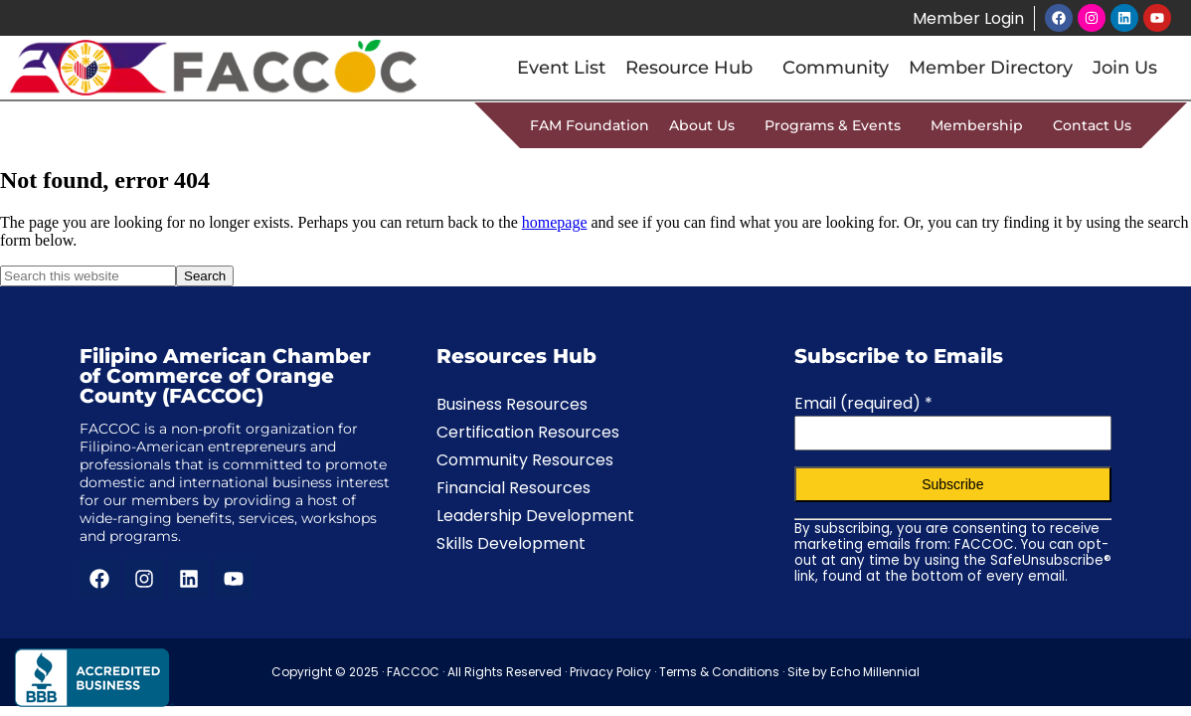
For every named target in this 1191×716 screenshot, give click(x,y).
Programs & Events (838, 125)
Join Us (1125, 68)
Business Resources (512, 404)
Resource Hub (694, 68)
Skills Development (511, 543)
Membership (982, 125)
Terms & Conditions (719, 671)
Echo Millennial (875, 671)
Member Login (967, 18)
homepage (555, 222)
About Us (707, 125)
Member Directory (991, 68)
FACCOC (413, 671)
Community (835, 68)
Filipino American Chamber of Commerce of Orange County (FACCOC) (225, 376)
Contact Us (1092, 125)
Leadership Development (535, 515)
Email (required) (863, 403)
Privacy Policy (610, 671)
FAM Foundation (589, 125)
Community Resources (524, 459)
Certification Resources (527, 432)
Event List (561, 68)
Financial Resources (513, 487)
